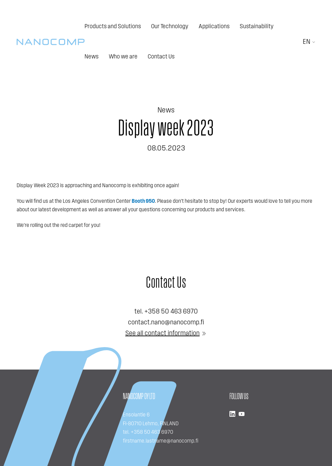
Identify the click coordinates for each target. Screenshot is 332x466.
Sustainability (257, 26)
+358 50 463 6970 (171, 311)
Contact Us (161, 57)
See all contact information (162, 333)
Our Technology (169, 26)
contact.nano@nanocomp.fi (166, 322)
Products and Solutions (113, 26)
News (91, 57)
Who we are (123, 57)
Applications (214, 26)
